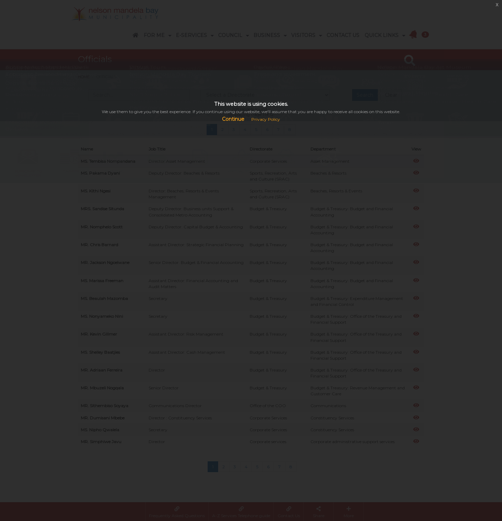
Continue (233, 119)
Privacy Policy (265, 119)
